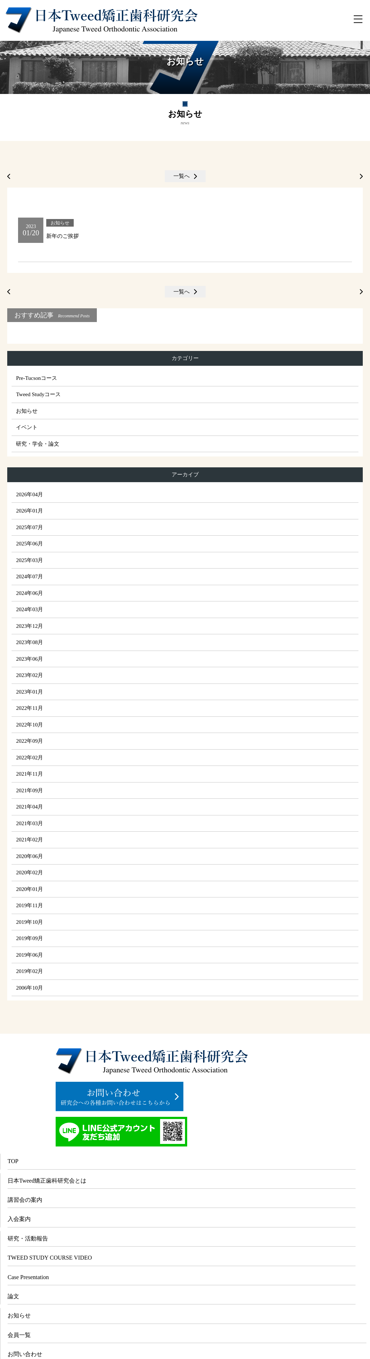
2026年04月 (29, 494)
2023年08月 (29, 642)
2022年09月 (29, 741)
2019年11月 (29, 905)
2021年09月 (29, 790)
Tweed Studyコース (38, 394)
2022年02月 (29, 757)
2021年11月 (29, 774)
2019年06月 (29, 955)
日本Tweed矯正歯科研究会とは (47, 1181)
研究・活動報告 (28, 1238)
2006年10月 (29, 988)
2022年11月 (29, 708)
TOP (13, 1161)
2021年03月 (29, 823)
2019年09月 (29, 938)
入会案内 (19, 1219)
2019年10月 (29, 922)
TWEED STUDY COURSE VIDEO (50, 1258)
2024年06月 (29, 593)
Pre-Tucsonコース (36, 378)
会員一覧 (19, 1335)
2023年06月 (29, 659)
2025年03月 (29, 560)
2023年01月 (29, 692)
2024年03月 (29, 609)
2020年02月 (29, 872)
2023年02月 (29, 675)
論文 (13, 1296)
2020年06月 (29, 856)
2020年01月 (29, 889)
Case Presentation (28, 1277)
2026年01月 (29, 511)
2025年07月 (29, 527)
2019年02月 (29, 971)
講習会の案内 (25, 1200)
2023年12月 (29, 626)
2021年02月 (29, 840)
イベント (27, 427)
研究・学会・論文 (37, 444)
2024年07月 (29, 576)
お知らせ (27, 411)
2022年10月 (29, 725)
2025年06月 (29, 543)
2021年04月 (29, 807)
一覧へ (181, 176)
